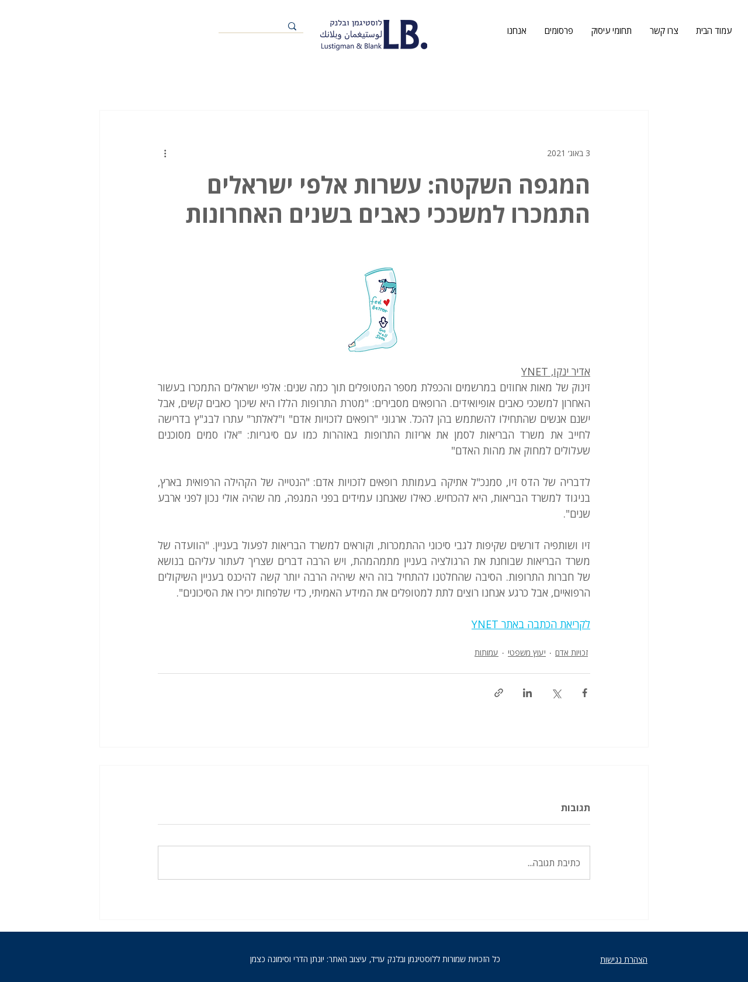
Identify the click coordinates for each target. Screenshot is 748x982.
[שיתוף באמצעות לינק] (498, 692)
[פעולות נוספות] (165, 153)
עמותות (486, 652)
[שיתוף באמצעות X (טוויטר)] (556, 692)
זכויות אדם (571, 652)
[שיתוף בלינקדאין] (527, 692)
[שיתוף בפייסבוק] (584, 692)
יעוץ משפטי (527, 652)
